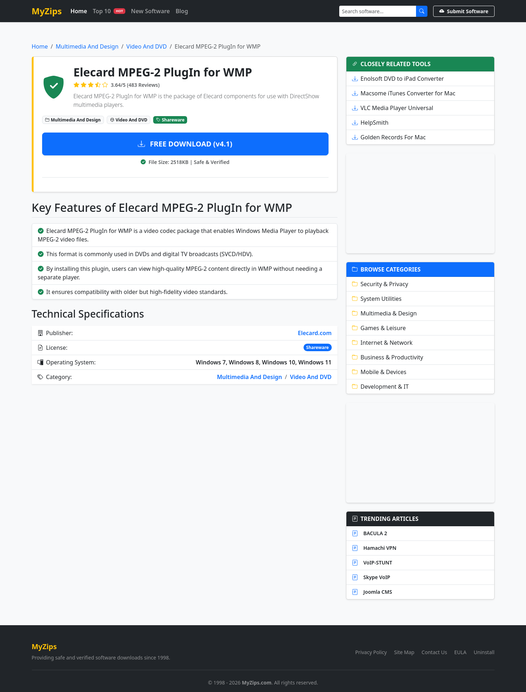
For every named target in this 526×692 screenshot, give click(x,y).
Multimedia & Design (384, 313)
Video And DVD (146, 46)
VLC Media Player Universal (393, 108)
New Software (150, 11)
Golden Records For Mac (389, 137)
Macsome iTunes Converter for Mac (404, 93)
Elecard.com (315, 333)
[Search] (377, 11)
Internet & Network (382, 343)
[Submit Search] (421, 11)
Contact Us (434, 652)
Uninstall (484, 652)
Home (78, 11)
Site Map (404, 652)
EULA (460, 652)
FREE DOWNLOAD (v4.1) (185, 144)
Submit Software (464, 11)
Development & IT (380, 386)
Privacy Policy (371, 652)
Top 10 (109, 11)
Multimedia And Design (87, 46)
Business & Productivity (388, 357)
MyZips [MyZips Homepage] (47, 11)
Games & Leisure (379, 328)
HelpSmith (370, 122)
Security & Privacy (380, 284)
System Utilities (377, 299)
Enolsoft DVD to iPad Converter (398, 79)
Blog (182, 11)
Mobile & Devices (379, 372)
